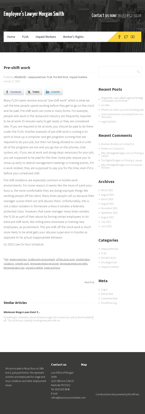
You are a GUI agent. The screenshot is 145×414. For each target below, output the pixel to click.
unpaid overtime (34, 267)
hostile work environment (41, 259)
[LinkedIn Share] (53, 92)
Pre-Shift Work (60, 77)
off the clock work (65, 259)
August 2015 (107, 217)
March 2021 (107, 190)
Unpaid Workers (45, 37)
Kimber (104, 148)
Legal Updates (108, 121)
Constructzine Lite (105, 394)
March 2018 (107, 199)
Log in (104, 289)
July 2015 (106, 221)
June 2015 (106, 226)
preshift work (22, 263)
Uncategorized (109, 262)
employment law (37, 77)
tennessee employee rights (74, 263)
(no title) (105, 105)
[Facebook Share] (14, 92)
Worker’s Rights (73, 37)
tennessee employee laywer (44, 263)
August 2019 (107, 194)
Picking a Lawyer (133, 160)
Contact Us (128, 144)
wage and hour (52, 267)
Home (11, 37)
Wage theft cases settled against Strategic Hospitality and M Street (122, 99)
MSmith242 (20, 77)
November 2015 (109, 208)
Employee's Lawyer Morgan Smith (34, 14)
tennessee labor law (14, 267)
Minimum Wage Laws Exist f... (22, 312)
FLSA (25, 37)
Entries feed (107, 294)
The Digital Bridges (111, 160)
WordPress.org (109, 303)
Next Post (89, 282)
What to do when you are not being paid (122, 109)
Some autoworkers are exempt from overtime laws (122, 116)
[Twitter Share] (34, 92)
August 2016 (107, 203)
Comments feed (109, 298)
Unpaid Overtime (78, 77)
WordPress (133, 394)
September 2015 (109, 212)
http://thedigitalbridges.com (115, 153)
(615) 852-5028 (129, 16)
